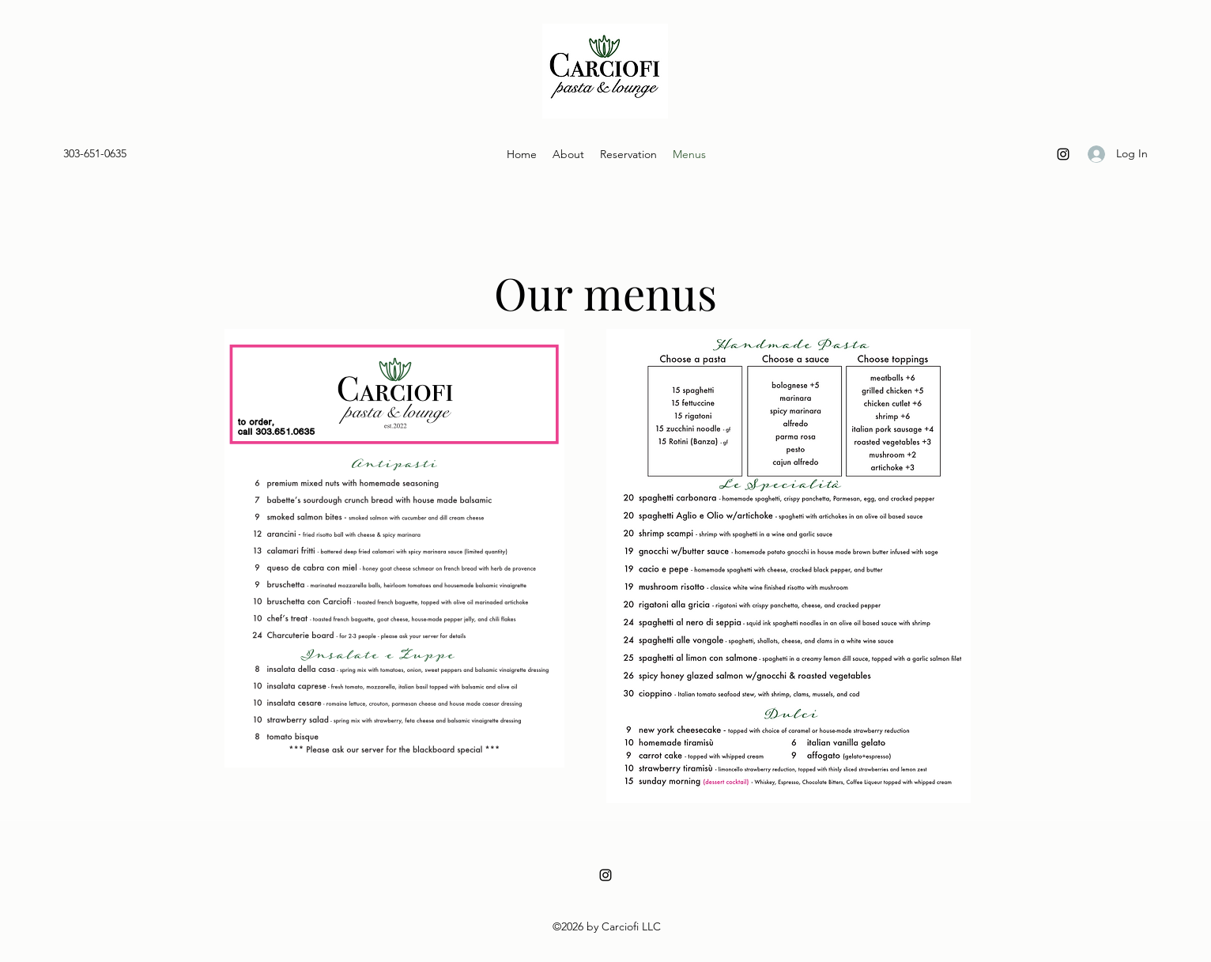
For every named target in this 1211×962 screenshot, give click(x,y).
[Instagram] (1063, 154)
